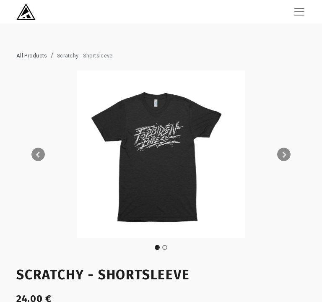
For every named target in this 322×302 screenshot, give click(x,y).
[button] (38, 154)
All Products (31, 55)
